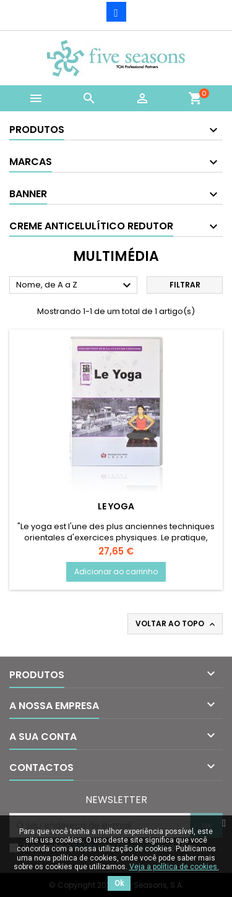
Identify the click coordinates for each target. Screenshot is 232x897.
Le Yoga (116, 506)
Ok (119, 883)
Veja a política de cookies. (174, 866)
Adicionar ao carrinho (116, 571)
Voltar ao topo (176, 623)
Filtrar (185, 284)
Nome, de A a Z (75, 285)
